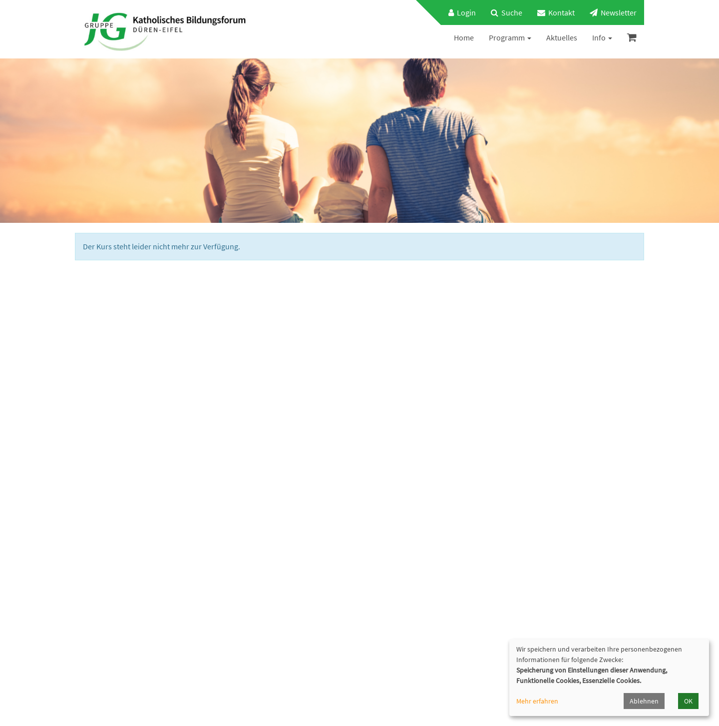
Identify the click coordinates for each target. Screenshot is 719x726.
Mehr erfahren (537, 701)
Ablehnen (644, 701)
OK (688, 701)
